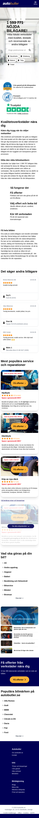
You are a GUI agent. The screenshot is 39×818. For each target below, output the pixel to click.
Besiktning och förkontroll (14, 581)
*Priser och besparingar (19, 766)
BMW (5, 710)
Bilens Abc (15, 787)
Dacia (5, 723)
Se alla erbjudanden (21, 526)
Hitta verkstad (16, 771)
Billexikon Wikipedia (18, 789)
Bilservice (7, 586)
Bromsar (7, 595)
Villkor (20, 813)
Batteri (6, 577)
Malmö (11, 60)
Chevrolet (7, 714)
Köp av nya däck (10, 479)
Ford (5, 732)
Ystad (11, 64)
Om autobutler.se (17, 752)
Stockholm (13, 56)
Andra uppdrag (10, 567)
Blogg (14, 785)
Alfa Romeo (8, 701)
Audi (5, 705)
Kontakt (14, 755)
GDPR (32, 813)
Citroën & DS (9, 719)
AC (4, 563)
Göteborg (25, 56)
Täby (21, 60)
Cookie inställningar (9, 813)
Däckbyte (6, 436)
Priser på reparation (18, 792)
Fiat (4, 728)
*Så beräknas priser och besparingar (12, 500)
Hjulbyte (6, 393)
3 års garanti (16, 769)
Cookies (26, 813)
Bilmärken (15, 773)
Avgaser (6, 572)
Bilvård (6, 590)
